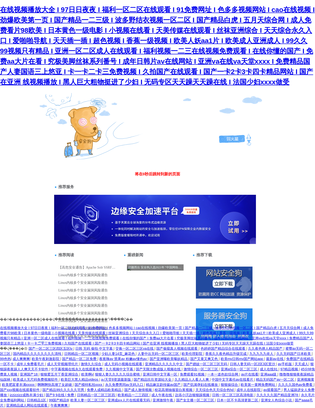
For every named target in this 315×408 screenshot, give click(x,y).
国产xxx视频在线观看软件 (20, 390)
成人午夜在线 (162, 395)
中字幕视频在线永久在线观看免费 (77, 369)
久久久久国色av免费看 (296, 385)
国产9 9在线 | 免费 (60, 395)
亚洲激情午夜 (163, 400)
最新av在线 (275, 359)
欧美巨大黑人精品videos (80, 379)
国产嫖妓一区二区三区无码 (207, 364)
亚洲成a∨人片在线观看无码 (129, 400)
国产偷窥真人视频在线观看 (177, 348)
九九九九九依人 (261, 354)
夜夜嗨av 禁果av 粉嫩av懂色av (123, 359)
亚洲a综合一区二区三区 (239, 369)
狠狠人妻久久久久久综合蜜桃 (118, 374)
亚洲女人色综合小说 (277, 400)
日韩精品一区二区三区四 (96, 395)
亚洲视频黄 (305, 379)
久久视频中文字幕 (120, 369)
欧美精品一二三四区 (134, 395)
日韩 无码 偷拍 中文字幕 (94, 348)
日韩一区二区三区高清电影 (233, 395)
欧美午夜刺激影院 (46, 359)
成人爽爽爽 (21, 359)
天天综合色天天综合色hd (215, 390)
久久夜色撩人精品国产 (266, 348)
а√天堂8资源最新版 (116, 379)
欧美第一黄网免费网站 (258, 385)
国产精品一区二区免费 (79, 359)
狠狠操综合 (230, 385)
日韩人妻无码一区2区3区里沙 (253, 364)
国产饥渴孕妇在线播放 (201, 385)
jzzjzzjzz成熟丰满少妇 (27, 395)
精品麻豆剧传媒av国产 (164, 385)
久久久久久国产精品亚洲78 (277, 395)
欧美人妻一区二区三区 (88, 400)
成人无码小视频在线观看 (123, 364)
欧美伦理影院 (192, 354)
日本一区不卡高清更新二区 (238, 400)
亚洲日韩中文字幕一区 (160, 374)
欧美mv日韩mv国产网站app (242, 359)
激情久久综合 (91, 364)
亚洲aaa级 (268, 374)
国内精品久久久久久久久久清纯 (37, 354)
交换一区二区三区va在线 (135, 348)
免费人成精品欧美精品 (104, 390)
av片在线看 (250, 374)
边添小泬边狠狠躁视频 (192, 395)
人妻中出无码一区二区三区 (159, 354)
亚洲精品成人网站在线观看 (27, 405)
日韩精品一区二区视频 (82, 354)
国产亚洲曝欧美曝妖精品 (169, 359)
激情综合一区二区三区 (201, 369)
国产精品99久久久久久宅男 (63, 390)
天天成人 (301, 364)
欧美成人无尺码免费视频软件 (36, 379)
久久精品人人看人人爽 (192, 379)
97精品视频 (289, 369)
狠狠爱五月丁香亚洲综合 (59, 374)
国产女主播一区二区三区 (195, 400)
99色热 (5, 359)
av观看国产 (272, 390)
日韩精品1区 (37, 400)
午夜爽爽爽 (59, 405)
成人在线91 (269, 369)
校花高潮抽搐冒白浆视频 (174, 390)
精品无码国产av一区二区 (275, 379)
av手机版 (285, 364)
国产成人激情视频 (138, 390)
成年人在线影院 (249, 390)
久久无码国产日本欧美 (294, 354)
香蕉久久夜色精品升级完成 (226, 354)
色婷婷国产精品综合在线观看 (223, 348)
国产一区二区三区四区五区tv (51, 348)
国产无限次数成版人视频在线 (159, 369)
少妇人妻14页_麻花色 (118, 354)
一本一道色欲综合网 (223, 374)
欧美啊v (87, 374)
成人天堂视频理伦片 (63, 364)
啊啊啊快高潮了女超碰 (55, 385)
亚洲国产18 (29, 374)
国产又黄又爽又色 (204, 359)
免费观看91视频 (192, 374)
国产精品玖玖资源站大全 (153, 379)
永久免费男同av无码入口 (124, 385)
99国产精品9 (58, 400)
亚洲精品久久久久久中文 (164, 364)
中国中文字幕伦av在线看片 (233, 379)
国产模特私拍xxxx (89, 385)
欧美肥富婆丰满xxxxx (19, 385)
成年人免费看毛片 (30, 364)
